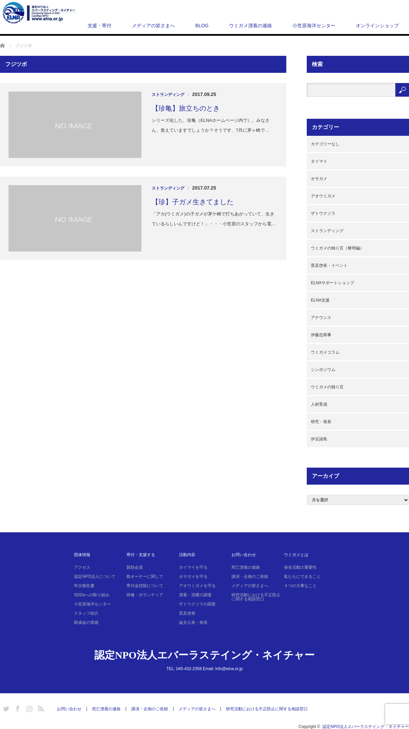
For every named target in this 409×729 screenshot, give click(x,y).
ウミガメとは (296, 555)
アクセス (82, 567)
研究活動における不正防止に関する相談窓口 (256, 597)
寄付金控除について (144, 586)
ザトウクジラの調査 (197, 604)
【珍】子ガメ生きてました (192, 202)
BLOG (202, 25)
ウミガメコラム (325, 352)
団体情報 (82, 555)
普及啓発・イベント (329, 265)
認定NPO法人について (95, 576)
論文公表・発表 (193, 622)
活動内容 (187, 555)
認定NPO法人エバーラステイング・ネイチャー (204, 655)
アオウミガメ (323, 196)
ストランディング (168, 94)
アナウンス (321, 317)
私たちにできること (302, 576)
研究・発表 (321, 421)
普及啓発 (187, 613)
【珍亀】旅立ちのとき (186, 108)
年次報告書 (84, 586)
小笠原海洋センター (313, 25)
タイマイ (319, 161)
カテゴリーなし (325, 144)
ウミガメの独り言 (327, 387)
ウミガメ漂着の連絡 (250, 25)
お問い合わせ (243, 555)
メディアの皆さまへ (153, 25)
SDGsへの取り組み (91, 595)
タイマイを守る (193, 567)
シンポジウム (323, 369)
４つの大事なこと (300, 586)
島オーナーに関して (144, 576)
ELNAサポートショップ (332, 282)
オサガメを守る (193, 576)
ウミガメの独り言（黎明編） (337, 248)
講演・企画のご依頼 (249, 576)
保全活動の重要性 (300, 567)
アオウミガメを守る (197, 586)
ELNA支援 (320, 300)
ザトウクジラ (323, 213)
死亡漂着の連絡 (245, 567)
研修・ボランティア (144, 595)
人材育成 (319, 404)
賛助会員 (134, 567)
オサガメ (319, 178)
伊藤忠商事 (321, 335)
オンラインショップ (377, 25)
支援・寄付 (99, 25)
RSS (40, 707)
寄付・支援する (140, 555)
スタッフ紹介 (86, 613)
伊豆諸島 (319, 439)
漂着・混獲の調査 (195, 595)
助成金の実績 (86, 622)
